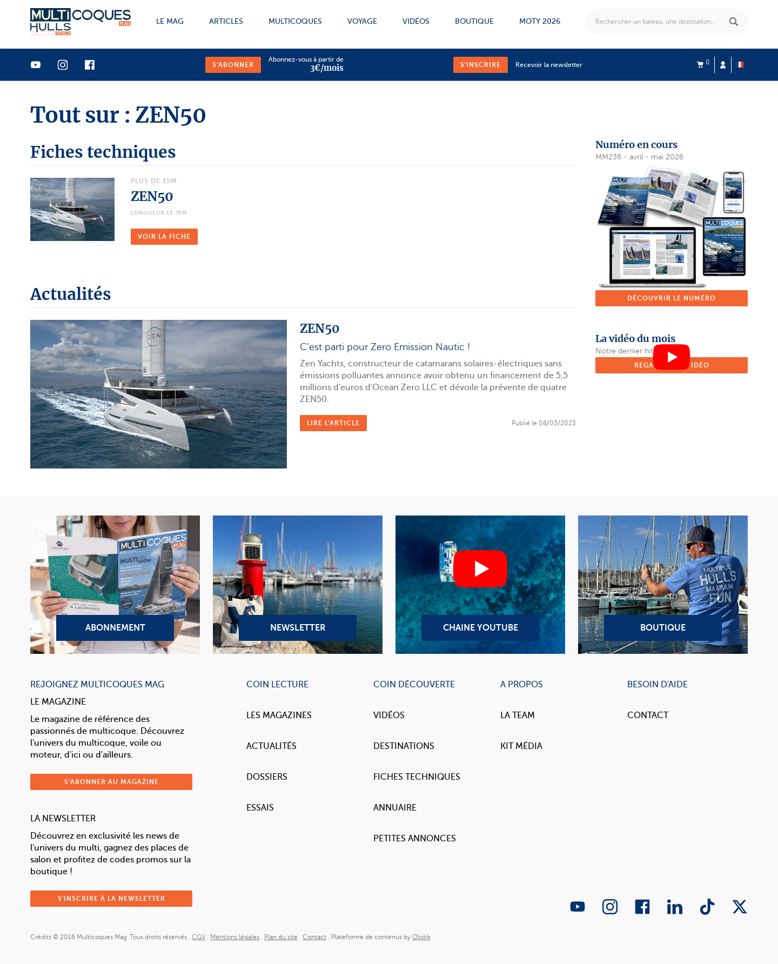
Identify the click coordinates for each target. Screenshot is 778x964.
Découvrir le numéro (671, 298)
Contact (647, 715)
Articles (226, 21)
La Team (517, 715)
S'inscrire (480, 65)
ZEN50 (152, 196)
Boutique (474, 21)
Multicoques (295, 21)
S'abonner (233, 65)
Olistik (421, 937)
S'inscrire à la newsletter (111, 898)
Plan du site (281, 937)
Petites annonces (414, 839)
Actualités (271, 746)
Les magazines (279, 715)
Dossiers (266, 777)
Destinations (403, 746)
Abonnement (115, 585)
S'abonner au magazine (111, 782)
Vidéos (416, 21)
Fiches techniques (416, 777)
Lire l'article (333, 423)
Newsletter (298, 585)
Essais (260, 808)
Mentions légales (234, 937)
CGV (198, 937)
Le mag (170, 21)
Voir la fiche (164, 236)
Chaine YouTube (480, 585)
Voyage (362, 21)
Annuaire (395, 808)
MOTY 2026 (539, 21)
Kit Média (521, 746)
